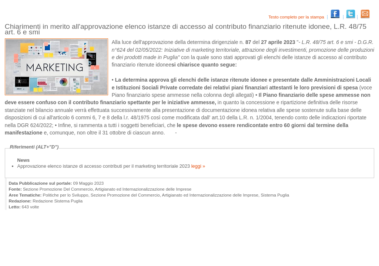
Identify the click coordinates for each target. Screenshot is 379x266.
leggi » (197, 166)
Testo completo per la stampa (296, 17)
